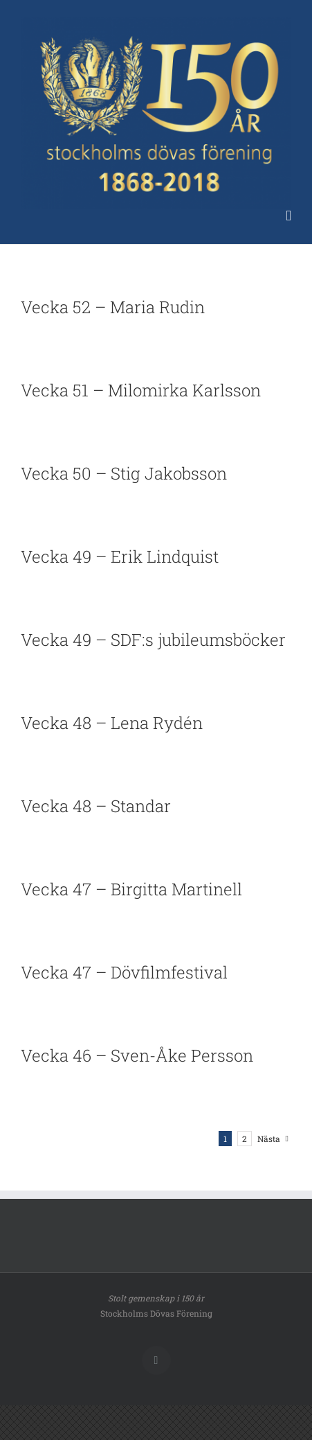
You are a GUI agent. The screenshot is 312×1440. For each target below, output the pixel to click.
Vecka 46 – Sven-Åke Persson (137, 1055)
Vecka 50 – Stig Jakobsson (124, 473)
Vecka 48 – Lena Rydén (112, 723)
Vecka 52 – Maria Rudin (113, 307)
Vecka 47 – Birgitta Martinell (131, 889)
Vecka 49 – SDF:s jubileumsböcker (153, 640)
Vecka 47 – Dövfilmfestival (124, 972)
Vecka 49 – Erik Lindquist (120, 556)
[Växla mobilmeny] (288, 216)
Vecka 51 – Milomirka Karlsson (141, 390)
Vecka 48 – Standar (96, 806)
